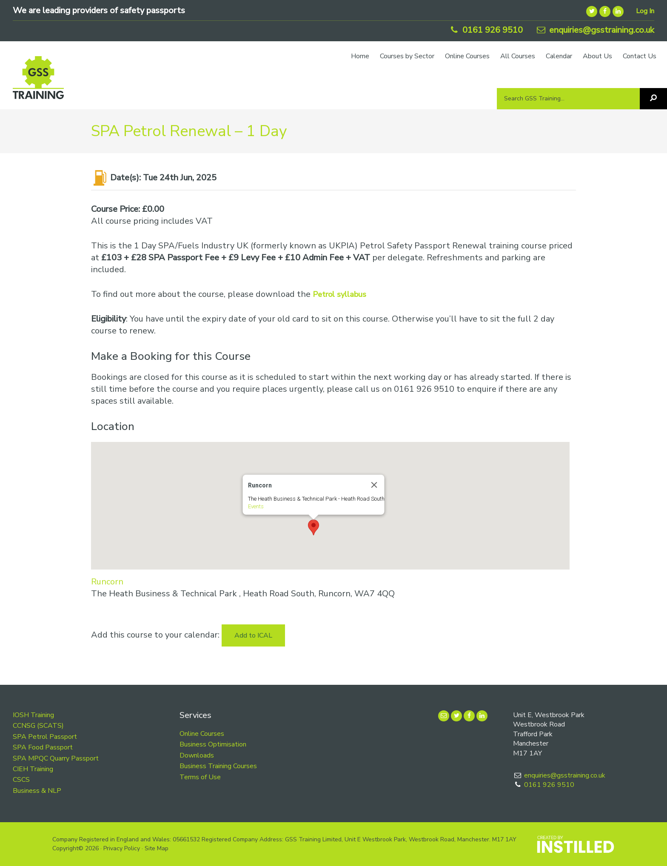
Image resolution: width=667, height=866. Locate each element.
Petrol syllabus (339, 294)
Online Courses (202, 733)
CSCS (21, 779)
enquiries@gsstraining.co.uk (594, 30)
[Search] (653, 98)
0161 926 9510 (485, 30)
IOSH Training (33, 715)
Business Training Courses (218, 766)
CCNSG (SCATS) (38, 725)
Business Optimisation (213, 744)
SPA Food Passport (43, 747)
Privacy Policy (121, 848)
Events (255, 506)
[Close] (374, 485)
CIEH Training (33, 769)
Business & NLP (37, 790)
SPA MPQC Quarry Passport (56, 758)
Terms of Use (200, 777)
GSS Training (38, 81)
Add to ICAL (253, 635)
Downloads (197, 755)
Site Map (156, 848)
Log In (645, 11)
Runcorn (107, 581)
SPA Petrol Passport (45, 736)
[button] (313, 527)
